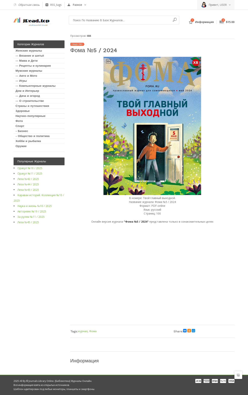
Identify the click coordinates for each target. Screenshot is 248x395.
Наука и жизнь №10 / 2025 (34, 206)
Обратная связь (27, 5)
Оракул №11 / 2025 (29, 173)
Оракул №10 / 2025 (29, 168)
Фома (92, 331)
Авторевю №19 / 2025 (31, 211)
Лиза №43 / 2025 (28, 190)
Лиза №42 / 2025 (28, 179)
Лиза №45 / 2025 (28, 222)
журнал (83, 331)
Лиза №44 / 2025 (28, 184)
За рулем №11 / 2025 (31, 217)
